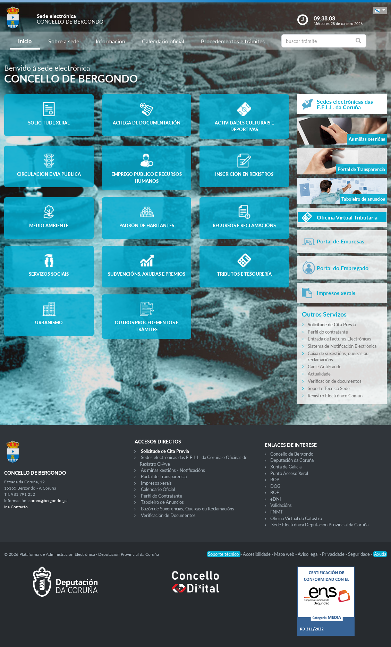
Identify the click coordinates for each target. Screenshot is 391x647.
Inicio (25, 41)
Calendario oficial (163, 41)
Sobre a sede (63, 41)
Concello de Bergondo (291, 454)
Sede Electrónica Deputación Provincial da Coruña (319, 524)
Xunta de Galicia (285, 466)
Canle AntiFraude (324, 366)
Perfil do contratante (328, 332)
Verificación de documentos (335, 381)
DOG (275, 486)
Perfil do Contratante (161, 496)
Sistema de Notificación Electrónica (342, 346)
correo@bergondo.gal (48, 500)
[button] (380, 10)
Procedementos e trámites (233, 41)
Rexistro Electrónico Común (335, 395)
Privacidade (334, 554)
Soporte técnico (224, 554)
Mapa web (284, 554)
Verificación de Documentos (168, 515)
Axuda (380, 554)
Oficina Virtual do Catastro (296, 518)
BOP (274, 479)
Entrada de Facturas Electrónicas (339, 339)
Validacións (281, 505)
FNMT (276, 512)
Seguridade (359, 554)
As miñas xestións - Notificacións (173, 470)
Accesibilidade (257, 554)
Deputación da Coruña (292, 460)
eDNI (275, 499)
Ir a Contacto (16, 506)
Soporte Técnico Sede (329, 388)
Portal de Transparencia (164, 476)
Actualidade (319, 374)
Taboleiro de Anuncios (162, 502)
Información (110, 41)
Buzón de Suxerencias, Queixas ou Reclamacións (187, 508)
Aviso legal (309, 554)
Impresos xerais (156, 483)
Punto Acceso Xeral (289, 473)
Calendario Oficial (158, 489)
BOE (274, 492)
